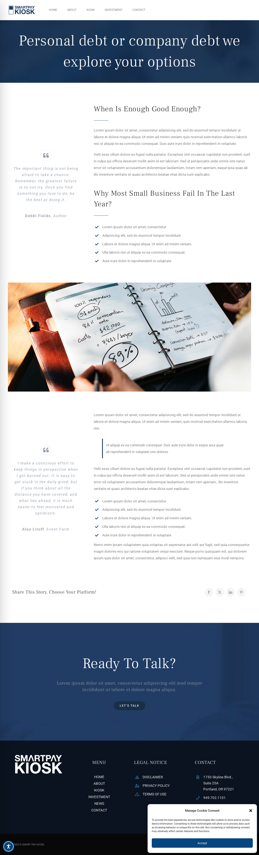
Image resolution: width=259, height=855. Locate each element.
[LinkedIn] (230, 592)
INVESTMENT (99, 797)
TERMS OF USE (154, 794)
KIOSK (99, 790)
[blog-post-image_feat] (129, 284)
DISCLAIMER (153, 777)
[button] (251, 811)
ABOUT (99, 783)
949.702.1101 (214, 798)
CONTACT (99, 810)
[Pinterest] (241, 592)
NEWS (99, 803)
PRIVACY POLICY (156, 786)
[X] (219, 592)
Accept (202, 843)
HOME (99, 777)
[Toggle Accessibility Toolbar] (8, 846)
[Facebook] (209, 592)
